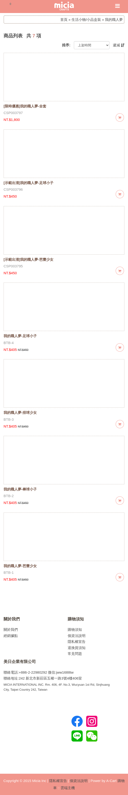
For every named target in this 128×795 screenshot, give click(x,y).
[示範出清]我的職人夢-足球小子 (28, 183)
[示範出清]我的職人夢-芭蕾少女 (28, 259)
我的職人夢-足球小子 (20, 336)
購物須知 (76, 619)
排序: (66, 45)
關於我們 (12, 619)
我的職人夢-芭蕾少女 (20, 566)
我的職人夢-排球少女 (20, 413)
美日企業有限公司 (20, 661)
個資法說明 (76, 636)
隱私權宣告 (76, 642)
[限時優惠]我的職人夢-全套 (25, 106)
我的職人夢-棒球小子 (20, 489)
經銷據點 (11, 636)
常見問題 (75, 654)
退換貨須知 (76, 648)
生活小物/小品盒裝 (86, 20)
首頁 (63, 20)
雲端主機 (68, 788)
